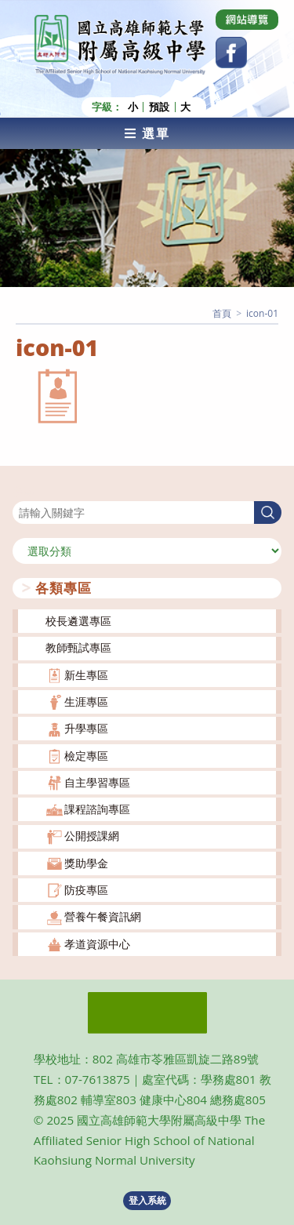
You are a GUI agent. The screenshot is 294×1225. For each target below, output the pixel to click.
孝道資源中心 (97, 943)
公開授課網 (91, 835)
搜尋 (23, 491)
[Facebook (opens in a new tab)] (231, 52)
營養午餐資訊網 (102, 916)
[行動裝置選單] (147, 133)
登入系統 (147, 1200)
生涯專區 (86, 701)
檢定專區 (86, 755)
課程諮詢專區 (97, 809)
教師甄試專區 (78, 647)
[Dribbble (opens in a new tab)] (247, 19)
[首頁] (221, 313)
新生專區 (86, 674)
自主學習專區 (97, 782)
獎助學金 (86, 863)
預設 (159, 107)
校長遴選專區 (78, 620)
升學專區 (86, 728)
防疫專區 (86, 889)
